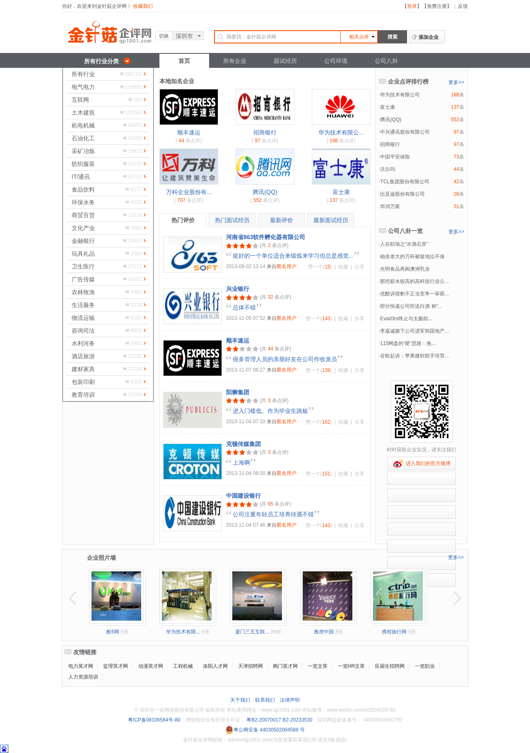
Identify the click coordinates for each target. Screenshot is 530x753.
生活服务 (83, 305)
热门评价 (183, 220)
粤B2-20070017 (263, 720)
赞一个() (320, 267)
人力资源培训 (83, 677)
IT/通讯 (81, 176)
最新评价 (281, 220)
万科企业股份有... (189, 192)
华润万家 (390, 206)
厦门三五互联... (252, 632)
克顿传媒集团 (243, 444)
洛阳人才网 (215, 666)
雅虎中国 (324, 632)
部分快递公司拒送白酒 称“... (411, 306)
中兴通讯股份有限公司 (405, 132)
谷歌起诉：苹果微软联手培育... (414, 356)
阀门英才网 (285, 666)
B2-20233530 (297, 720)
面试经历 (285, 61)
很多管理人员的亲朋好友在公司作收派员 (285, 359)
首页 (184, 61)
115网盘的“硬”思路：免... (408, 343)
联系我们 (265, 700)
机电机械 (83, 125)
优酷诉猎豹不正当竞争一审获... (414, 294)
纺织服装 (83, 164)
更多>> (456, 82)
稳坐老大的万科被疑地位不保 (412, 256)
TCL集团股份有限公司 (404, 182)
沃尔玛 (387, 169)
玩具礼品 (83, 253)
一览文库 (318, 666)
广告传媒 (83, 279)
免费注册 (437, 6)
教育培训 (83, 394)
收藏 (343, 267)
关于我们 (240, 700)
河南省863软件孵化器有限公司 (265, 237)
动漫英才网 (150, 666)
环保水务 (83, 202)
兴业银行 (237, 288)
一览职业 (425, 666)
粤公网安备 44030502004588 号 (265, 730)
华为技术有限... (183, 632)
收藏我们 (143, 6)
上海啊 (241, 462)
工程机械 (183, 666)
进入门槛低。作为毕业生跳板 (270, 411)
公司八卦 (386, 61)
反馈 (463, 6)
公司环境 (335, 61)
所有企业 (234, 61)
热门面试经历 (232, 220)
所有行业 (83, 74)
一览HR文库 (351, 666)
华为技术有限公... (341, 132)
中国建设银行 (243, 495)
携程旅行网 (394, 632)
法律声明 (290, 700)
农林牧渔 (83, 292)
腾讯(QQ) (265, 192)
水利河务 (83, 343)
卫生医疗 (83, 266)
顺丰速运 (188, 132)
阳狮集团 (237, 392)
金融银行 (83, 240)
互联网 (80, 99)
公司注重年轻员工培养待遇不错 (273, 514)
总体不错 (244, 307)
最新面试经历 (330, 220)
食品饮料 (83, 189)
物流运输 (83, 317)
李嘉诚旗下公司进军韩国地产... (414, 331)
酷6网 (112, 632)
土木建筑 (83, 112)
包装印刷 (83, 382)
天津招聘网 (250, 666)
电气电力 (83, 87)
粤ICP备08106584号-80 (154, 720)
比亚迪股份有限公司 (402, 194)
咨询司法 (83, 330)
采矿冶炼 (83, 151)
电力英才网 (80, 666)
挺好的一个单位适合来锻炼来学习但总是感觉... (293, 255)
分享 (359, 267)
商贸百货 (83, 215)
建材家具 (83, 369)
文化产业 (83, 228)
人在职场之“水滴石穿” (404, 244)
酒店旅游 (83, 356)
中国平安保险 (395, 157)
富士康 (341, 192)
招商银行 (265, 132)
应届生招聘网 (390, 666)
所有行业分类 (101, 61)
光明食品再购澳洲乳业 (405, 269)
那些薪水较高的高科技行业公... (414, 281)
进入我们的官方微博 (421, 464)
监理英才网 (115, 666)
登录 (412, 6)
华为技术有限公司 (400, 95)
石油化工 (83, 138)
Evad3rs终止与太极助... (406, 318)
